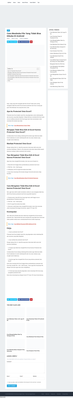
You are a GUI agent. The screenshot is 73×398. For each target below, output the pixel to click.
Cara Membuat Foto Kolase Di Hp (35, 336)
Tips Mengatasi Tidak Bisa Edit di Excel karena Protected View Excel (23, 75)
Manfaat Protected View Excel (14, 74)
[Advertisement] (36, 15)
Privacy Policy (65, 394)
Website (35, 376)
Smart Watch (33, 2)
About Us (47, 394)
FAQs (9, 80)
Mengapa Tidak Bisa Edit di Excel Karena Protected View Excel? (22, 72)
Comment (9, 361)
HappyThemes (32, 394)
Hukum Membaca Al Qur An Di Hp (58, 53)
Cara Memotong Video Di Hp (57, 86)
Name (8, 376)
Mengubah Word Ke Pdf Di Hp (57, 64)
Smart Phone (25, 2)
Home (43, 394)
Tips (39, 2)
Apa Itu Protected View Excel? (14, 70)
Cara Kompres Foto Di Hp (33, 350)
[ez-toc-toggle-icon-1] (37, 69)
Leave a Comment (24, 38)
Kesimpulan (10, 79)
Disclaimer (59, 394)
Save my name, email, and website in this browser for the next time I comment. (24, 382)
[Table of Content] (38, 69)
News (19, 2)
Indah (8, 38)
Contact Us (53, 394)
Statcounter (2, 397)
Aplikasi (9, 2)
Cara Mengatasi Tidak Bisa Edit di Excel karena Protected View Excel (23, 77)
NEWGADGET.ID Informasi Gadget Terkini (16, 394)
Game (14, 2)
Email (21, 376)
